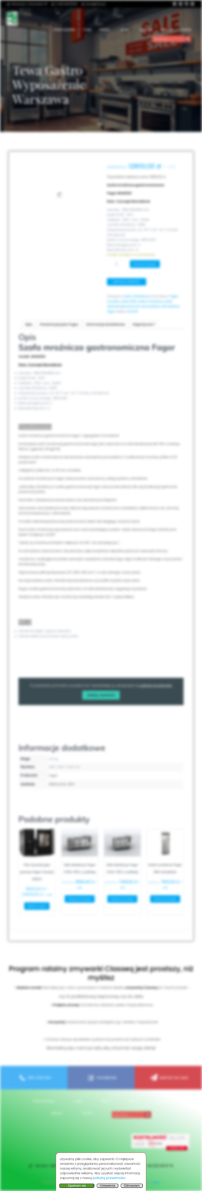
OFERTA (106, 29)
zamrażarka (150, 306)
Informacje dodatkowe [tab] (105, 324)
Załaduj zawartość (101, 695)
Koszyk (186, 29)
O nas (87, 29)
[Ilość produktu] (118, 264)
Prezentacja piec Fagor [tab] (59, 324)
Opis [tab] (28, 324)
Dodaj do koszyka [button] (79, 899)
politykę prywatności (156, 685)
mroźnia (113, 301)
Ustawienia (107, 1185)
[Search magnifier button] (188, 39)
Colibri (155, 1182)
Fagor (173, 296)
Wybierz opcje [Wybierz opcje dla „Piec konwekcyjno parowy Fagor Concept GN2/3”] (37, 906)
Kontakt (146, 29)
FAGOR (132, 311)
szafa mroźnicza (150, 301)
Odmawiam (132, 1185)
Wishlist (167, 29)
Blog (126, 29)
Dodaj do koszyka (145, 264)
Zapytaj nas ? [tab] (143, 324)
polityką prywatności (109, 1178)
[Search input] (168, 39)
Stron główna (64, 29)
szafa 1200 (128, 301)
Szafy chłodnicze (136, 296)
